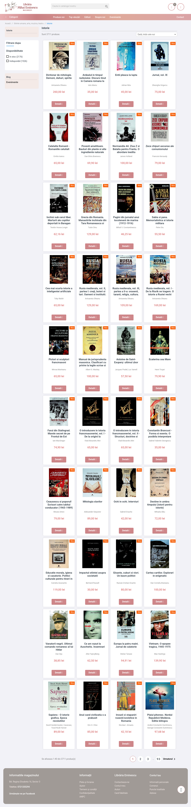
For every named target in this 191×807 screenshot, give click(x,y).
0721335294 (24, 787)
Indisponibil (18, 61)
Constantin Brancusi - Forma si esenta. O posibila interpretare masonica (159, 433)
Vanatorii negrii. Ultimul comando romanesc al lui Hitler (59, 646)
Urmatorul (169, 759)
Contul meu (120, 786)
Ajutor (82, 786)
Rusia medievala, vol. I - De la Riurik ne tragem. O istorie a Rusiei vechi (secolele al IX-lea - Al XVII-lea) (160, 294)
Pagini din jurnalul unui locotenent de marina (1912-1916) (126, 220)
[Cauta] (80, 6)
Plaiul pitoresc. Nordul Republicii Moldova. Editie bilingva (160, 717)
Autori (117, 789)
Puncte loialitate (157, 789)
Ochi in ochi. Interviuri (126, 501)
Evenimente (12, 82)
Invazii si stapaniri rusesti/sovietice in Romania (126, 717)
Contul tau (155, 775)
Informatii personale (159, 782)
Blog (8, 77)
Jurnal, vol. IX (160, 75)
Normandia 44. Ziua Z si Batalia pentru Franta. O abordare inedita (126, 149)
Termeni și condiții (88, 789)
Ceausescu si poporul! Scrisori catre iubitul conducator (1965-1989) (58, 504)
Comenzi (154, 786)
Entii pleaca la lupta (126, 75)
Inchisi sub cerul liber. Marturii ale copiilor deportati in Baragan (59, 220)
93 (158, 759)
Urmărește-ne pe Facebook (22, 793)
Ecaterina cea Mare (160, 359)
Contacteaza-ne (122, 782)
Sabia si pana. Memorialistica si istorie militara (159, 220)
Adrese (153, 793)
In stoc (16, 57)
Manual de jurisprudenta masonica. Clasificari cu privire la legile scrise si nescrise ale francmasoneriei (92, 365)
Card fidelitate (121, 793)
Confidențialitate (87, 793)
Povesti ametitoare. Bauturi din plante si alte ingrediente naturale (92, 149)
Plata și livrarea (87, 782)
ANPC (82, 796)
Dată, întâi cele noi (157, 34)
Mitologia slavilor (92, 501)
